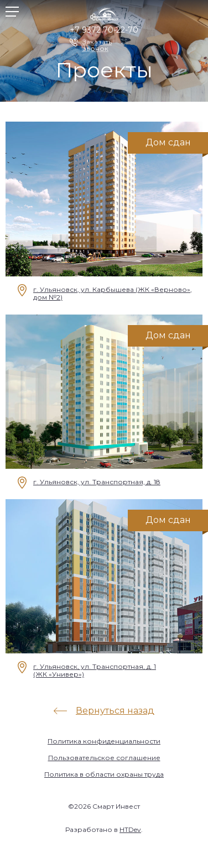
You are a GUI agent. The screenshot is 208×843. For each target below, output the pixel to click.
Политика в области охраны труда (104, 774)
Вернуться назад (115, 710)
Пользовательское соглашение (104, 757)
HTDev (130, 829)
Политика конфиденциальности (104, 741)
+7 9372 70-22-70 (104, 30)
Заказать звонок (97, 42)
